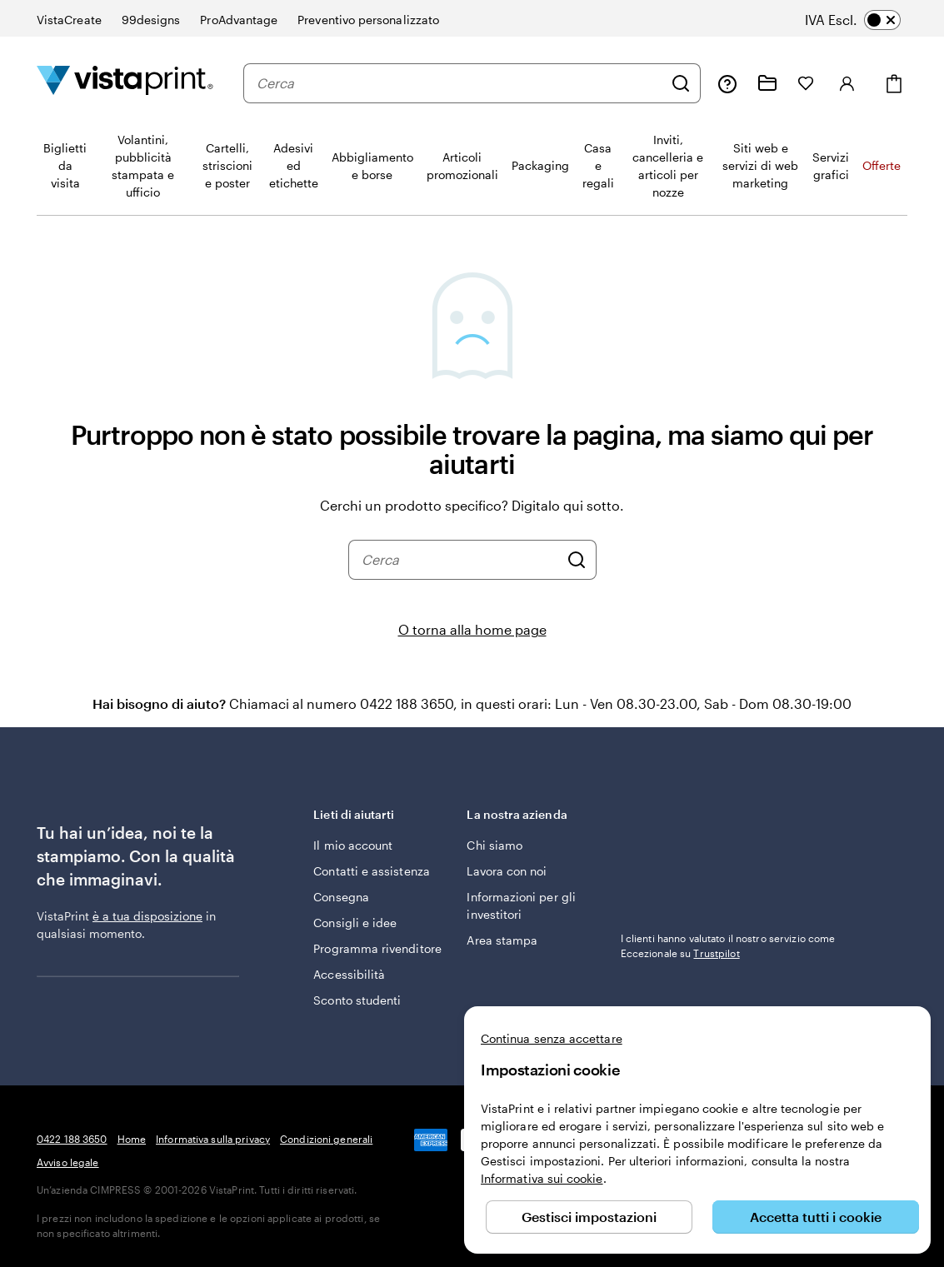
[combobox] (459, 83)
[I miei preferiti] (805, 83)
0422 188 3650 (72, 1139)
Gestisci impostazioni (589, 1217)
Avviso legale (68, 1162)
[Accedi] (847, 83)
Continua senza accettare (551, 1038)
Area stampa (502, 940)
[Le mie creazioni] (767, 83)
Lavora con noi (507, 871)
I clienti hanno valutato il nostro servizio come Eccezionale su (728, 945)
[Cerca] (680, 83)
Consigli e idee (355, 922)
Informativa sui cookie (542, 1178)
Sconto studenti (357, 1000)
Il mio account (352, 845)
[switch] (864, 20)
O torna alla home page (472, 629)
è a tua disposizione (147, 916)
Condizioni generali (326, 1139)
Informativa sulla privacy (213, 1139)
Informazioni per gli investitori (521, 905)
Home (131, 1139)
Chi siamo (494, 845)
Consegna (341, 897)
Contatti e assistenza (371, 871)
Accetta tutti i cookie (816, 1217)
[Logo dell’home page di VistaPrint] (125, 83)
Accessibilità (349, 974)
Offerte (881, 165)
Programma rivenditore (377, 948)
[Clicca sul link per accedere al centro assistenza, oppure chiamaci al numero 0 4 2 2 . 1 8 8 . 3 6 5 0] (727, 83)
